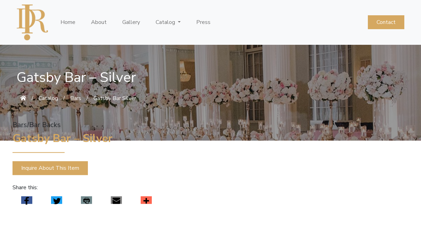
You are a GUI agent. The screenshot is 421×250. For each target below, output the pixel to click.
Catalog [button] (166, 22)
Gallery (131, 22)
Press (203, 22)
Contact (386, 22)
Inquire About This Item (50, 168)
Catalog (48, 98)
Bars (75, 98)
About (99, 22)
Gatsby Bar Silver (114, 98)
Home (67, 22)
